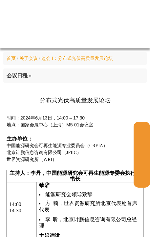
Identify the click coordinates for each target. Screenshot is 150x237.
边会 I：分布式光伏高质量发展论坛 (77, 58)
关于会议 (28, 58)
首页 (11, 58)
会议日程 (19, 75)
